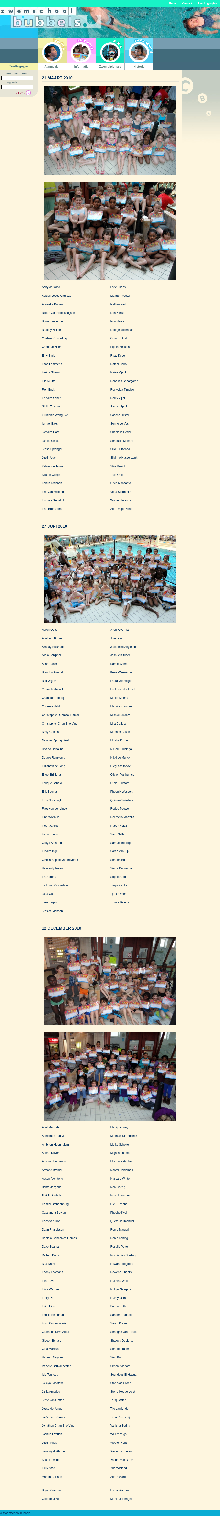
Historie (138, 66)
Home (172, 3)
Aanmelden (52, 66)
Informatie (81, 66)
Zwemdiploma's (110, 66)
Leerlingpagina (207, 3)
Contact (187, 3)
